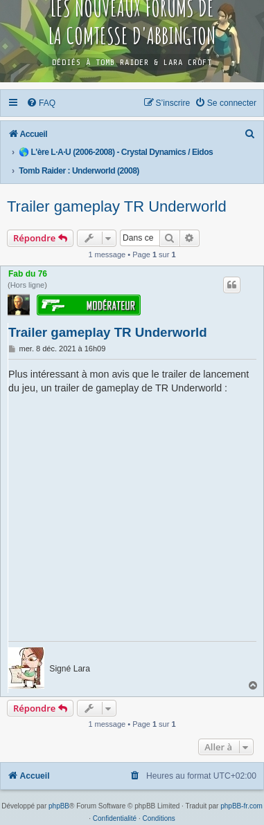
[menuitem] (41, 103)
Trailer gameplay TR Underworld (117, 206)
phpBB (59, 806)
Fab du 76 (27, 274)
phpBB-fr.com (241, 806)
